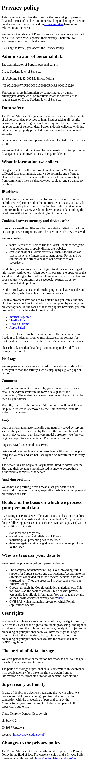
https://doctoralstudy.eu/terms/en (55, 758)
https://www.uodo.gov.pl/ (29, 734)
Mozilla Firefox (19, 320)
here (61, 598)
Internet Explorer (20, 317)
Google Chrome (19, 324)
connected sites (53, 24)
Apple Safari (17, 327)
